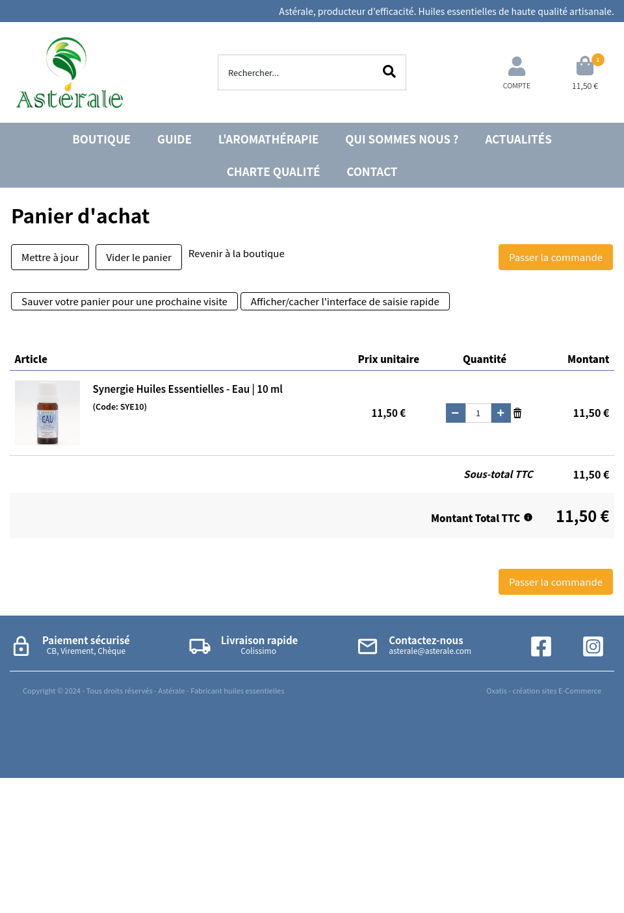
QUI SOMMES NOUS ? (401, 139)
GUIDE (174, 139)
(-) (455, 413)
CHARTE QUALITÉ (273, 171)
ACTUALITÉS (518, 139)
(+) (501, 413)
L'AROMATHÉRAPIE (268, 139)
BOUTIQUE (101, 139)
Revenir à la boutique (236, 253)
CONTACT (371, 171)
